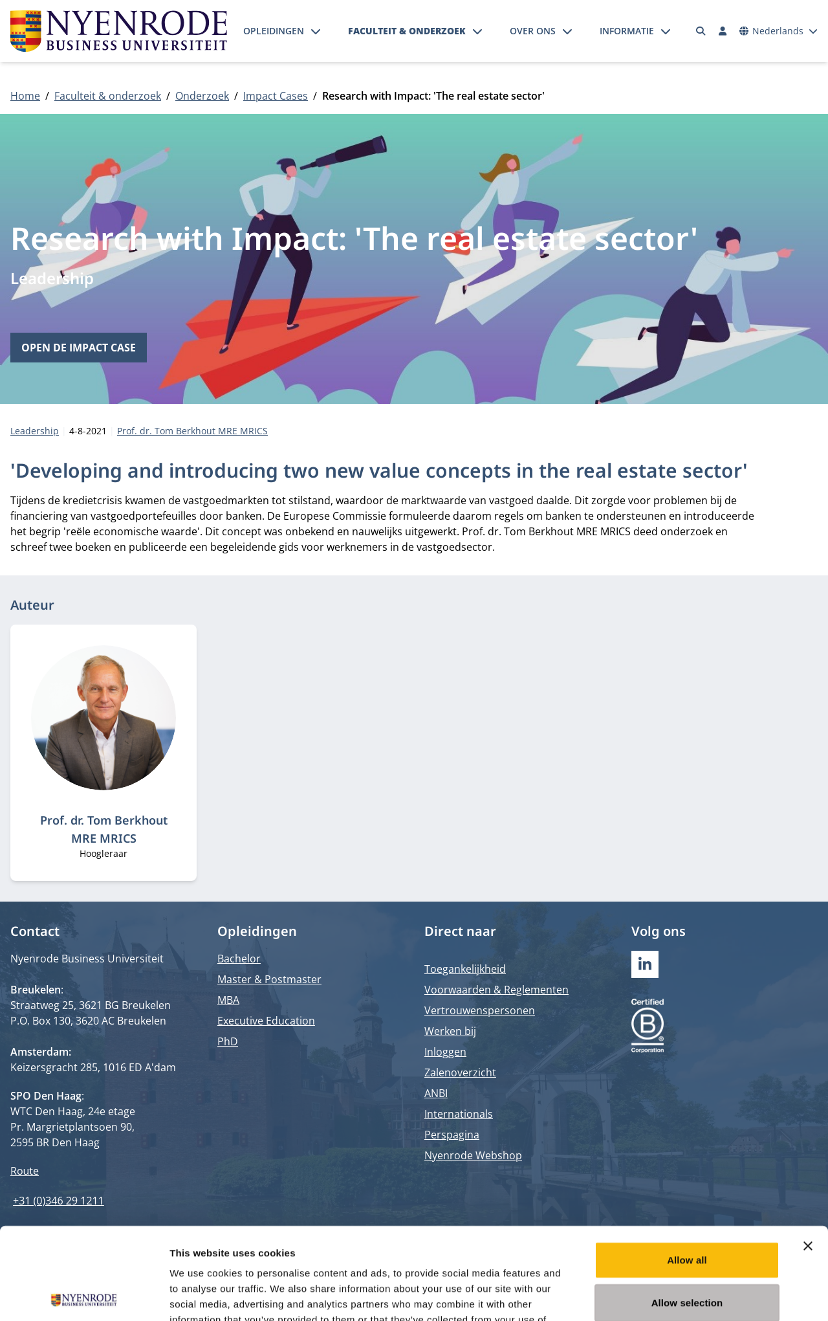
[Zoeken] (701, 31)
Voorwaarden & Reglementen (496, 989)
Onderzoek (202, 96)
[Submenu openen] (315, 31)
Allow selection (687, 1210)
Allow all (687, 1167)
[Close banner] (807, 1154)
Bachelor (239, 958)
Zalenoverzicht (460, 1072)
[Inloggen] (722, 31)
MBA (228, 1000)
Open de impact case (78, 347)
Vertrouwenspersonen (479, 1010)
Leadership (52, 278)
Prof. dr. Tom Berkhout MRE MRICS (192, 431)
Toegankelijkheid (465, 969)
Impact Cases (275, 96)
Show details (679, 1295)
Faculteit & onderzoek (407, 31)
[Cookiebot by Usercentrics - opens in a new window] (83, 1295)
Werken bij (450, 1031)
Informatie (627, 31)
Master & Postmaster (269, 979)
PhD (227, 1041)
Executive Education (266, 1021)
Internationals (458, 1114)
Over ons (533, 31)
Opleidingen (273, 31)
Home (25, 96)
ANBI (436, 1093)
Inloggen (445, 1052)
